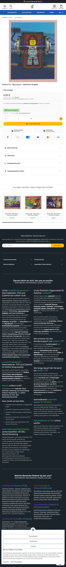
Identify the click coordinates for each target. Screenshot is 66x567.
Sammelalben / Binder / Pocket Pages (47, 514)
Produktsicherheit (12, 163)
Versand (16, 97)
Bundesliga (38, 491)
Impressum (6, 561)
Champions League (49, 491)
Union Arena (14, 505)
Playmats (45, 516)
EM (57, 491)
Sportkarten (41, 12)
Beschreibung (11, 148)
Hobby (52, 12)
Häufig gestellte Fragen (14, 171)
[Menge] (18, 119)
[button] (5, 6)
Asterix (50, 499)
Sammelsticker (27, 12)
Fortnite (42, 497)
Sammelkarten (12, 12)
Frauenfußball (56, 493)
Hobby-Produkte (8, 526)
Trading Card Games (20, 300)
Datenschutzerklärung (33, 239)
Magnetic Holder (53, 512)
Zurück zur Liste (7, 17)
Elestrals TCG (23, 505)
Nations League (50, 495)
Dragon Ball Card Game (18, 501)
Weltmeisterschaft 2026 (42, 493)
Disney (36, 499)
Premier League (39, 495)
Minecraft (49, 497)
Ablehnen (33, 546)
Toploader (43, 512)
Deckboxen (38, 516)
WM (60, 491)
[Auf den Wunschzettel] (61, 119)
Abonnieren (57, 245)
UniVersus (5, 503)
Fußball (16, 522)
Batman (56, 499)
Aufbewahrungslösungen (42, 518)
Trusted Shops (33, 1)
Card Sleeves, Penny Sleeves (43, 510)
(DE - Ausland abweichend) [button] (23, 113)
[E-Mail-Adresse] (26, 245)
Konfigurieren (33, 541)
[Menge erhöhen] (31, 118)
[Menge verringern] (5, 118)
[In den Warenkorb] (33, 124)
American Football (8, 524)
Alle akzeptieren (33, 536)
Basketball (23, 522)
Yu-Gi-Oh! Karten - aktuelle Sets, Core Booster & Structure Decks (17, 493)
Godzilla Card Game (16, 503)
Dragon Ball (43, 499)
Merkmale (10, 155)
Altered (4, 507)
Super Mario (57, 497)
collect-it (57, 341)
